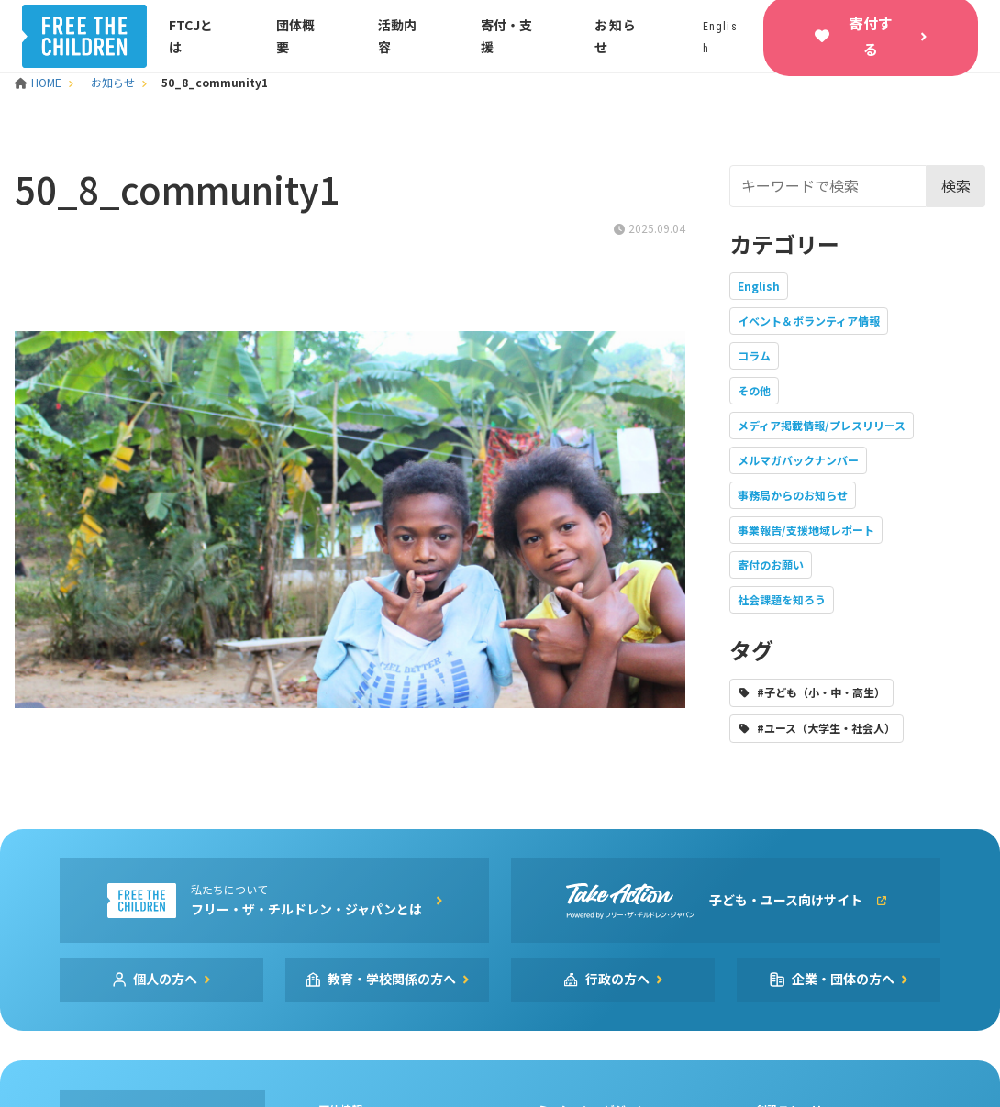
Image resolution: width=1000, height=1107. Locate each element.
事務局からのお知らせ (793, 495)
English (759, 285)
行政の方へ (617, 978)
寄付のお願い (771, 564)
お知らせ (113, 82)
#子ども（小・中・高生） (821, 692)
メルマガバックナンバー (798, 460)
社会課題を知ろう (782, 599)
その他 (754, 390)
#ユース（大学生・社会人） (826, 728)
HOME (39, 82)
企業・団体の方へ (843, 978)
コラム (754, 355)
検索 (956, 185)
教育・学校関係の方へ (392, 978)
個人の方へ (165, 978)
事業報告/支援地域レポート (806, 529)
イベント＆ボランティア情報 (809, 320)
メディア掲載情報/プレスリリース (822, 425)
